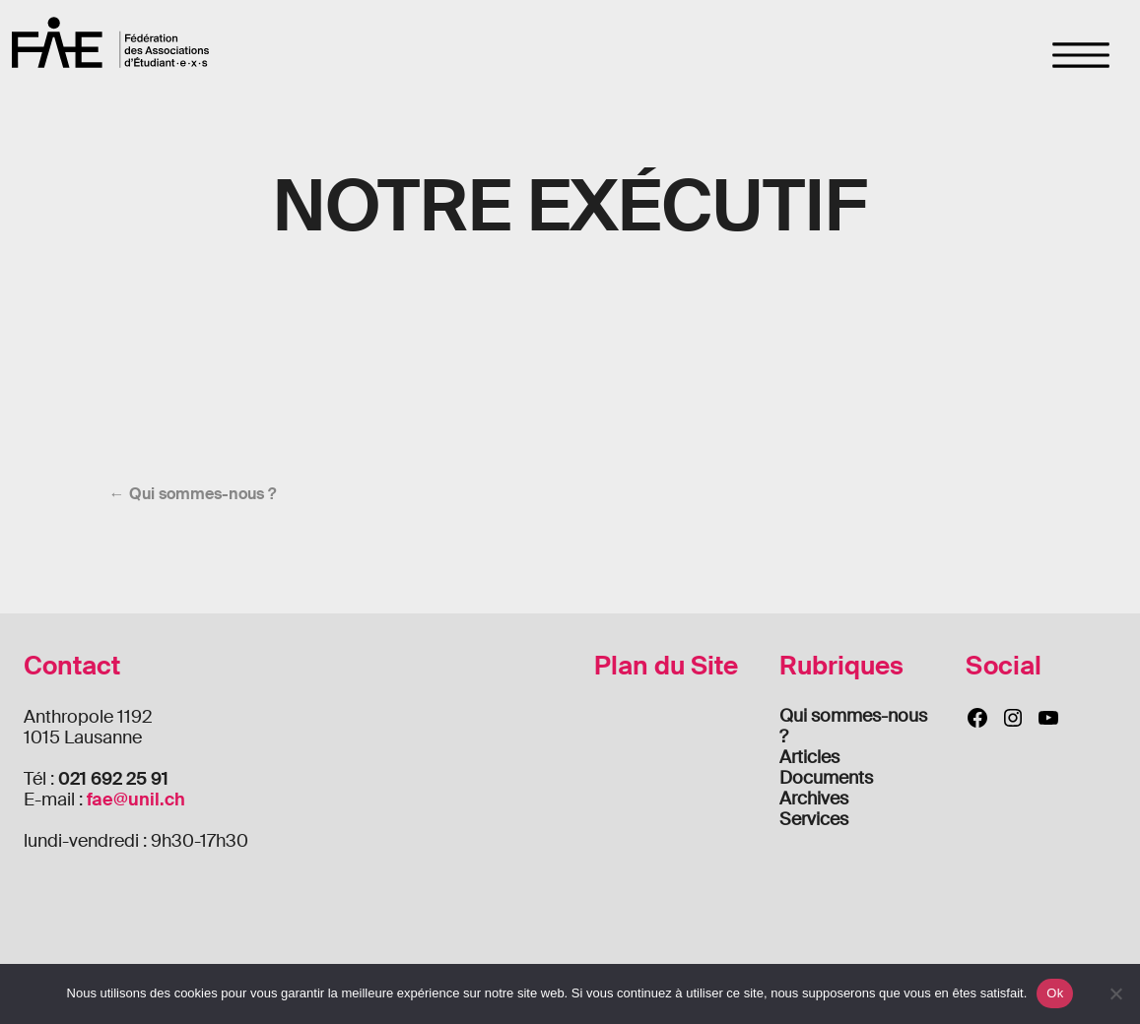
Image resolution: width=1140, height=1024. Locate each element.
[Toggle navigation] (1081, 55)
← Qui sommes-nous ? (192, 493)
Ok (1054, 993)
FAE (110, 42)
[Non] (1115, 993)
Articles (809, 757)
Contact (72, 666)
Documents (826, 778)
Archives (813, 798)
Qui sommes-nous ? (853, 726)
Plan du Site (666, 666)
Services (813, 819)
